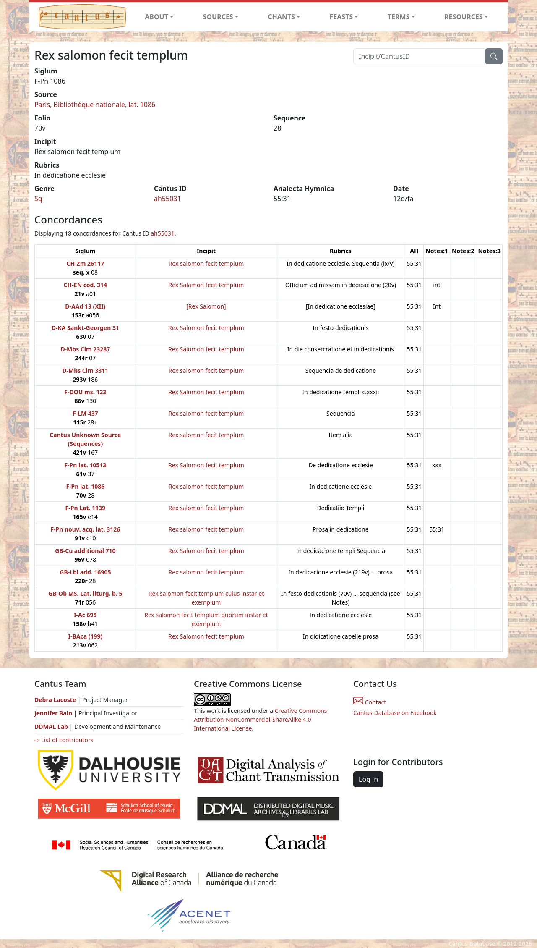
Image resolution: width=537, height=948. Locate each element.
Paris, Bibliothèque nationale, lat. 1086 (94, 104)
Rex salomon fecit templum (206, 263)
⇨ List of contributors (63, 740)
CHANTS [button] (281, 16)
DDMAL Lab (51, 727)
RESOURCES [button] (463, 16)
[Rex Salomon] (206, 306)
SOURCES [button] (218, 16)
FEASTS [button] (341, 16)
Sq (38, 198)
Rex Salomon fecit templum (206, 328)
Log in (368, 779)
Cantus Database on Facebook (395, 713)
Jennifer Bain (54, 713)
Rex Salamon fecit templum (206, 285)
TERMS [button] (399, 16)
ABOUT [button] (156, 16)
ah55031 (167, 198)
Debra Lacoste (55, 700)
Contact (369, 702)
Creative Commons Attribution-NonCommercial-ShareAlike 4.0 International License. (260, 719)
